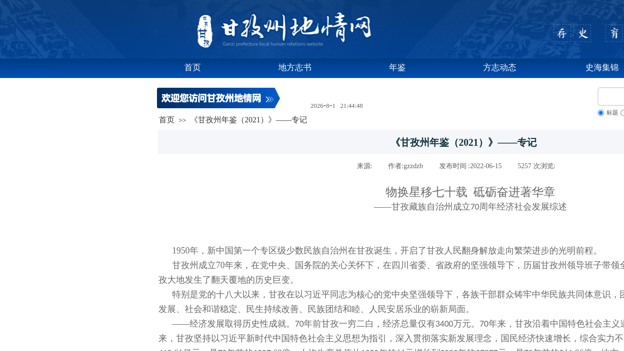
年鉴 (397, 67)
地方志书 (295, 67)
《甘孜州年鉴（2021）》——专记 (248, 120)
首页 (192, 67)
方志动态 (499, 67)
